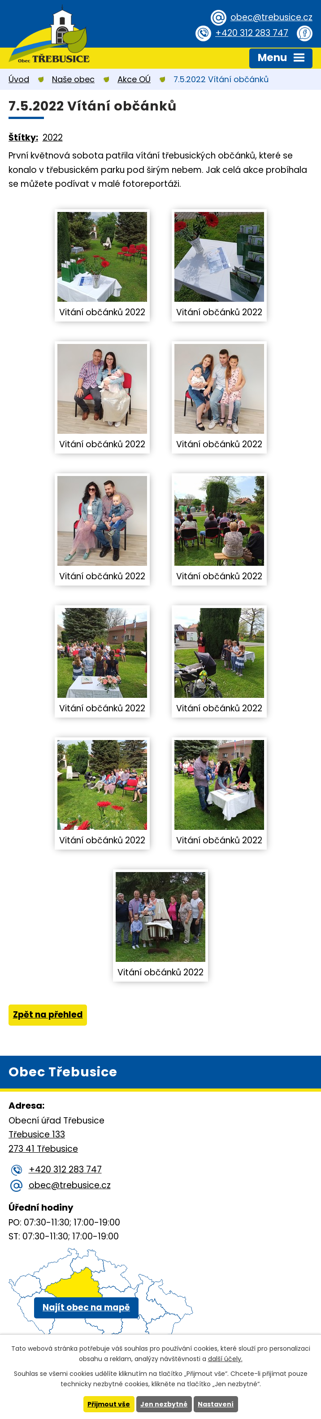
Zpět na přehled (48, 1015)
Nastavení (216, 1404)
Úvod (19, 79)
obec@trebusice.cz (271, 17)
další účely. (225, 1358)
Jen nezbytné (163, 1404)
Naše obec (73, 79)
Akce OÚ (134, 79)
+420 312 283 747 (251, 33)
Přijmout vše (108, 1404)
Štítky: (23, 138)
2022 (53, 138)
